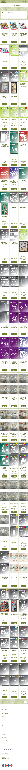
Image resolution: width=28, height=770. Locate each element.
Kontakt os (3, 712)
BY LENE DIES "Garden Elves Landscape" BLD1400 (4, 218)
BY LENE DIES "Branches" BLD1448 (23, 254)
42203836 (5, 740)
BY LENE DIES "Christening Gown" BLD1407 (14, 181)
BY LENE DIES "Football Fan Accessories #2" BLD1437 (23, 206)
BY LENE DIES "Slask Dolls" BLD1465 (23, 362)
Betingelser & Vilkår (5, 713)
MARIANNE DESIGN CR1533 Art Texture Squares (14, 34)
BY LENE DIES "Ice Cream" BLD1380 (23, 84)
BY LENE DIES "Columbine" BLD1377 (14, 120)
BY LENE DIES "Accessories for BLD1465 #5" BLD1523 (4, 652)
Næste (25, 701)
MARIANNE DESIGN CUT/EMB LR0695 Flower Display (23, 34)
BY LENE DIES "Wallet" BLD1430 (14, 243)
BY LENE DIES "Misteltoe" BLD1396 (14, 157)
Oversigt (3, 716)
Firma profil (3, 710)
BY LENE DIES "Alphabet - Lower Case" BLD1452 (14, 290)
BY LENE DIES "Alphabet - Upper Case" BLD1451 (4, 290)
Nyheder (3, 717)
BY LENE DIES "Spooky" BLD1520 (14, 614)
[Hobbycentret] (14, 5)
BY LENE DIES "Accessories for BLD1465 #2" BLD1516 (4, 578)
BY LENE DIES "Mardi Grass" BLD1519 (5, 614)
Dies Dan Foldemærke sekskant (4, 504)
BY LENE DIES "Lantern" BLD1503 (4, 468)
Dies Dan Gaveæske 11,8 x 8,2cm (4, 398)
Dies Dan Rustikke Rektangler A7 (4, 539)
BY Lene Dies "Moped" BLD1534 (23, 651)
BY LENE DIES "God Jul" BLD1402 (23, 181)
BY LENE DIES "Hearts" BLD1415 (23, 145)
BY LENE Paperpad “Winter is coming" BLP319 (23, 577)
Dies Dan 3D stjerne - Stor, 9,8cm (5, 434)
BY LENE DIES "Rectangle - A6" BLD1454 (23, 290)
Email (2, 741)
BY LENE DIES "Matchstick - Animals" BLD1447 (14, 362)
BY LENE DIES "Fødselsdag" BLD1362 (4, 96)
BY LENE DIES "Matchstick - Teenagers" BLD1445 (23, 326)
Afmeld (7, 758)
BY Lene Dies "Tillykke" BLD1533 (4, 688)
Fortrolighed (3, 707)
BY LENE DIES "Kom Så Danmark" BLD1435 (4, 243)
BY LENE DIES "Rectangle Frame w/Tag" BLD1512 (14, 540)
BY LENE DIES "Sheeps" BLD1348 (14, 58)
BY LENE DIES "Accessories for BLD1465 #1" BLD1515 (23, 540)
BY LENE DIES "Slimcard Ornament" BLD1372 (5, 145)
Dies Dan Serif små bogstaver (14, 504)
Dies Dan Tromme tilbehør (23, 434)
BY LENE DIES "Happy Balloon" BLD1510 (23, 468)
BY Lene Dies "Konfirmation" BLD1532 (14, 689)
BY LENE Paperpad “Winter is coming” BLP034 (14, 577)
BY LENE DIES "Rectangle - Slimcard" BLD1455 (4, 326)
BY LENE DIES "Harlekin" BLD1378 (5, 120)
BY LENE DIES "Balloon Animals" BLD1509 (14, 468)
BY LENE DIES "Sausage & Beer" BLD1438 (14, 206)
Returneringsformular (5, 714)
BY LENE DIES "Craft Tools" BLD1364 (14, 96)
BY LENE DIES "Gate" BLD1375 (23, 120)
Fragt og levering (4, 709)
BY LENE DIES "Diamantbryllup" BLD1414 (4, 181)
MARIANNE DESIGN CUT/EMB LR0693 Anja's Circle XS (4, 59)
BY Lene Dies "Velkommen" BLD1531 (23, 689)
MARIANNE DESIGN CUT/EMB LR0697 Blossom (4, 34)
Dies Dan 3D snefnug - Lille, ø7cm (23, 398)
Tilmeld (4, 758)
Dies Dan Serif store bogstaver (23, 504)
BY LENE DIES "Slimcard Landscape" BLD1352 (23, 59)
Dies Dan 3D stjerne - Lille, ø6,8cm (14, 434)
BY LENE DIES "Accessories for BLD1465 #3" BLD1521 (23, 615)
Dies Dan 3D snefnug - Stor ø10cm (14, 398)
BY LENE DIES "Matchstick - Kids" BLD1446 (5, 362)
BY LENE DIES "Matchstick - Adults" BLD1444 (14, 326)
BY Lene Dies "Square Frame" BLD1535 (14, 651)
